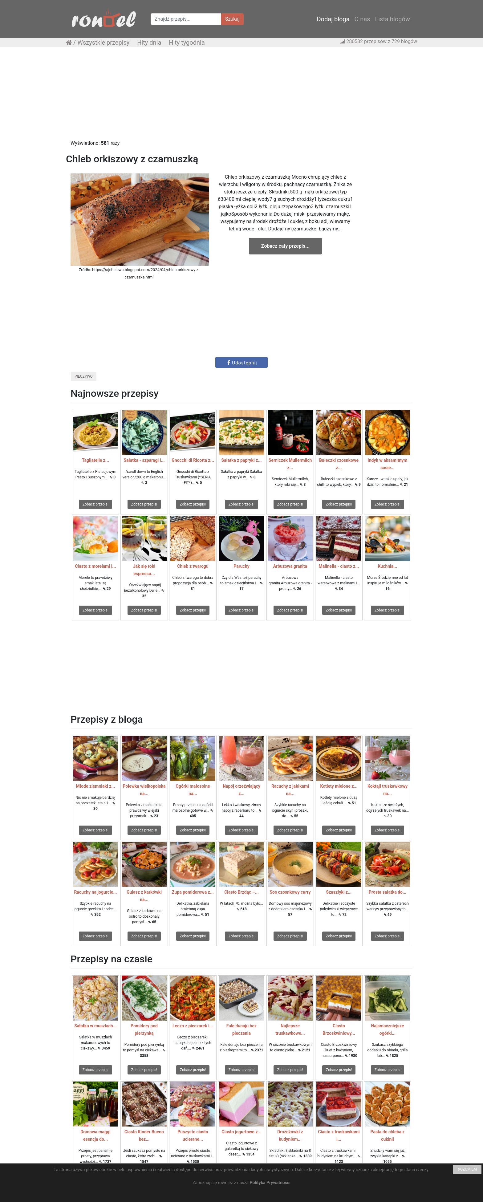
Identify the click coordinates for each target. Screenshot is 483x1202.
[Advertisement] (241, 96)
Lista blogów (392, 19)
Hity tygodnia (187, 42)
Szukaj (232, 19)
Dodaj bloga (333, 19)
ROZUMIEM (467, 1169)
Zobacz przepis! (95, 504)
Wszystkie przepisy (103, 42)
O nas (362, 19)
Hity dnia (149, 42)
